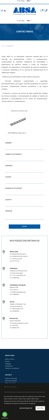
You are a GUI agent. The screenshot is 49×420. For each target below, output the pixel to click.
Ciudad (8, 177)
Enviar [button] (24, 226)
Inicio (3, 46)
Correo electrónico (13, 154)
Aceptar (40, 408)
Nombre (8, 143)
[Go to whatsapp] (4, 414)
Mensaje (8, 211)
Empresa (8, 166)
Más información (26, 408)
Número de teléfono (13, 188)
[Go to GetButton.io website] (5, 418)
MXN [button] (28, 20)
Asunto (8, 200)
